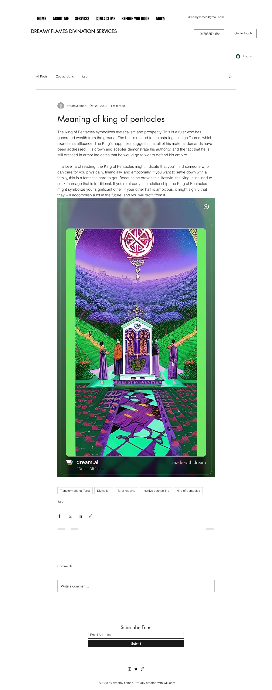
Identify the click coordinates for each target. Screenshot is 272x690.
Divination (103, 491)
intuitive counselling (156, 491)
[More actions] (212, 105)
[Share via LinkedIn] (80, 516)
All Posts (42, 76)
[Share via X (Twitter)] (70, 516)
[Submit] (136, 643)
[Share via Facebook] (59, 516)
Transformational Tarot (75, 491)
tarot (85, 76)
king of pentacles (188, 491)
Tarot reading (127, 491)
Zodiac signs (65, 76)
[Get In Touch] (243, 33)
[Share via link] (91, 516)
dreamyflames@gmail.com (206, 17)
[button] (209, 34)
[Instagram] (130, 669)
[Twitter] (136, 669)
